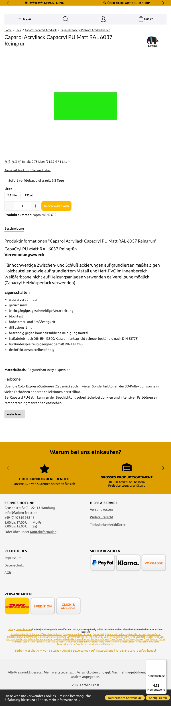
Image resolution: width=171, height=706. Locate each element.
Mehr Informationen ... (66, 700)
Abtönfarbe (153, 653)
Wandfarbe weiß (95, 658)
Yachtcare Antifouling (46, 658)
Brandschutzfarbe (66, 660)
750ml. (29, 223)
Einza (146, 655)
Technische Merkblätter (108, 541)
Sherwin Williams (150, 658)
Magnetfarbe (154, 650)
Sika (10, 645)
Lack (162, 653)
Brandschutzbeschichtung (89, 660)
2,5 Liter (12, 223)
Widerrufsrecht (101, 533)
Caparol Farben (24, 645)
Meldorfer (108, 660)
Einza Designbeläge (133, 655)
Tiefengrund (90, 653)
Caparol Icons (134, 658)
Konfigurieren (158, 697)
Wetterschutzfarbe (26, 655)
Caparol (105, 655)
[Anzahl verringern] (9, 233)
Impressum (12, 574)
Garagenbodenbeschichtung (77, 650)
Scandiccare (29, 658)
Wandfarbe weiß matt (116, 658)
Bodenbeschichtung (46, 655)
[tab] (14, 256)
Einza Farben (116, 655)
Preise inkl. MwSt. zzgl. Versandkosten (27, 198)
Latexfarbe (141, 653)
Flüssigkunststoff (34, 650)
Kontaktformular (43, 548)
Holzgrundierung (16, 653)
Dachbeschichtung (52, 650)
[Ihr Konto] (103, 46)
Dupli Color (103, 653)
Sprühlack (110, 650)
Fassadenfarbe (17, 650)
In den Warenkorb (56, 233)
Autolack (114, 653)
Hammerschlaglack (35, 653)
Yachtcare (64, 658)
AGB (7, 589)
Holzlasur (11, 655)
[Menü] (24, 46)
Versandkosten (101, 526)
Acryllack (50, 653)
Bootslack (96, 655)
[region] (85, 134)
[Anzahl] (22, 233)
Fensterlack (98, 650)
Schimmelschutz (75, 653)
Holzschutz (60, 653)
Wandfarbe (129, 653)
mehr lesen (14, 441)
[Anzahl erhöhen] (35, 233)
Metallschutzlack (138, 650)
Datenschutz (14, 581)
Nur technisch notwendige (125, 697)
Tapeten (154, 655)
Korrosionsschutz (78, 658)
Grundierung (122, 650)
